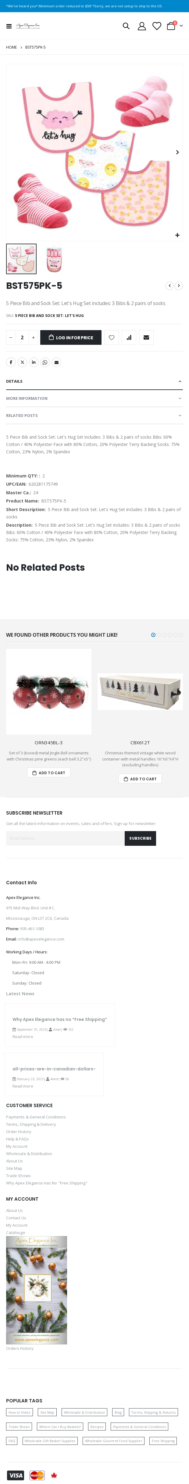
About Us (14, 1161)
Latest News (20, 993)
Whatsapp (45, 362)
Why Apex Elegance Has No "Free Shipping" (46, 1183)
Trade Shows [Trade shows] (19, 1426)
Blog (118, 1412)
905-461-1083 (32, 928)
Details (14, 381)
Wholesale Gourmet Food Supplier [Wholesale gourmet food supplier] (113, 1440)
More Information (27, 398)
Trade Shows (18, 1175)
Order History (18, 1131)
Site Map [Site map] (47, 1412)
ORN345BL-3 (49, 742)
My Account (16, 1146)
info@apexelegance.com (41, 939)
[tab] (94, 381)
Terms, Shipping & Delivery (31, 1124)
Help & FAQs (17, 1139)
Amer (57, 1029)
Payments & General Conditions (36, 1117)
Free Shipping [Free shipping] (163, 1440)
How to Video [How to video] (20, 1412)
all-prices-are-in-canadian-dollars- (54, 1069)
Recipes (97, 1426)
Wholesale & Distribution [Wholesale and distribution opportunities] (84, 1412)
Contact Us (16, 1218)
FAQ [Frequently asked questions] (12, 1440)
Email (56, 362)
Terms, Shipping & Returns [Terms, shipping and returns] (153, 1412)
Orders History (20, 1348)
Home (11, 47)
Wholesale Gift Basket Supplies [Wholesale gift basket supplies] (50, 1440)
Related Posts (22, 415)
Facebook (11, 362)
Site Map (14, 1168)
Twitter (22, 362)
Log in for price (74, 338)
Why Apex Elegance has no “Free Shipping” (59, 1019)
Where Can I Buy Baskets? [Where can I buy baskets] (60, 1426)
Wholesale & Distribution (29, 1153)
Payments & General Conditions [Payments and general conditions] (139, 1426)
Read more (22, 1036)
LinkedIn (34, 362)
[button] (177, 235)
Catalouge (15, 1232)
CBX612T (140, 742)
